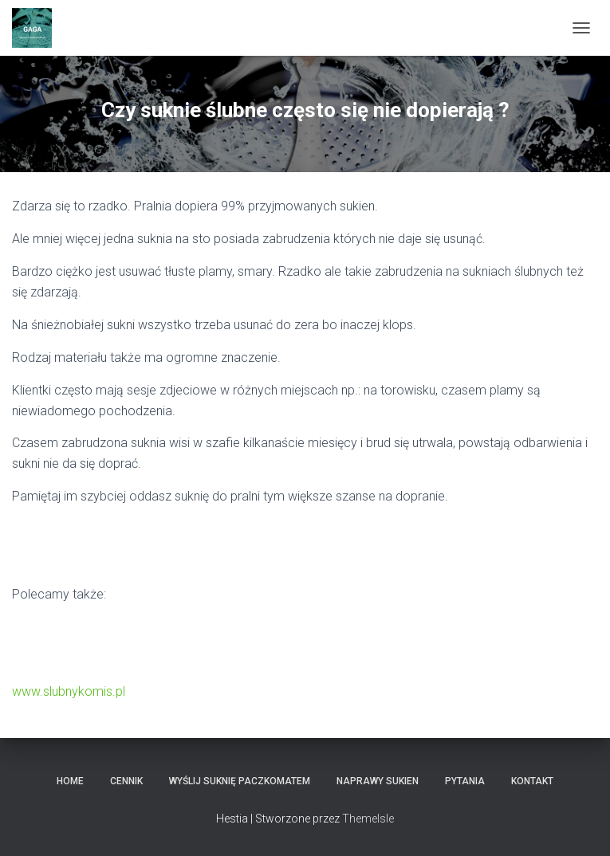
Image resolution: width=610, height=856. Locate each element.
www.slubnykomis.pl (68, 691)
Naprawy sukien (377, 781)
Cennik (126, 781)
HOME (70, 781)
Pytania (465, 781)
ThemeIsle (368, 818)
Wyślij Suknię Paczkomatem (239, 781)
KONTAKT (532, 781)
